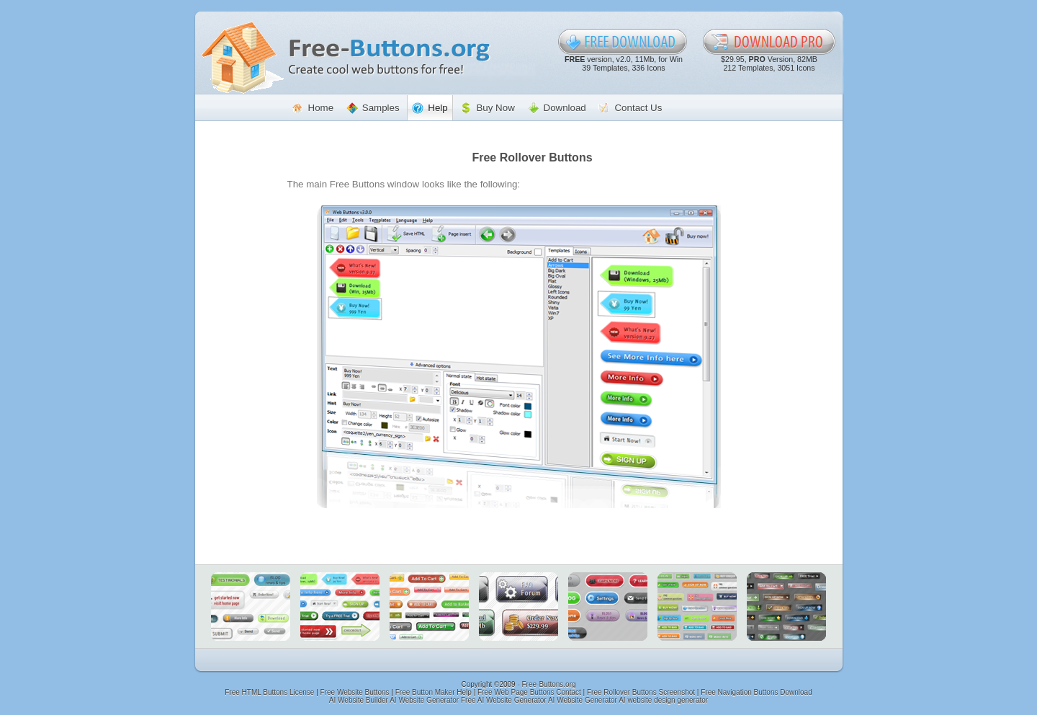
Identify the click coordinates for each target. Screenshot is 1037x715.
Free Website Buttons (355, 692)
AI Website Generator (424, 700)
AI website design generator (663, 700)
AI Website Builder (358, 700)
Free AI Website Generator (504, 700)
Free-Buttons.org (549, 684)
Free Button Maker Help (433, 692)
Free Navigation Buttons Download (756, 692)
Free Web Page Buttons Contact (529, 692)
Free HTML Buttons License (269, 692)
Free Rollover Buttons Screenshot (641, 692)
